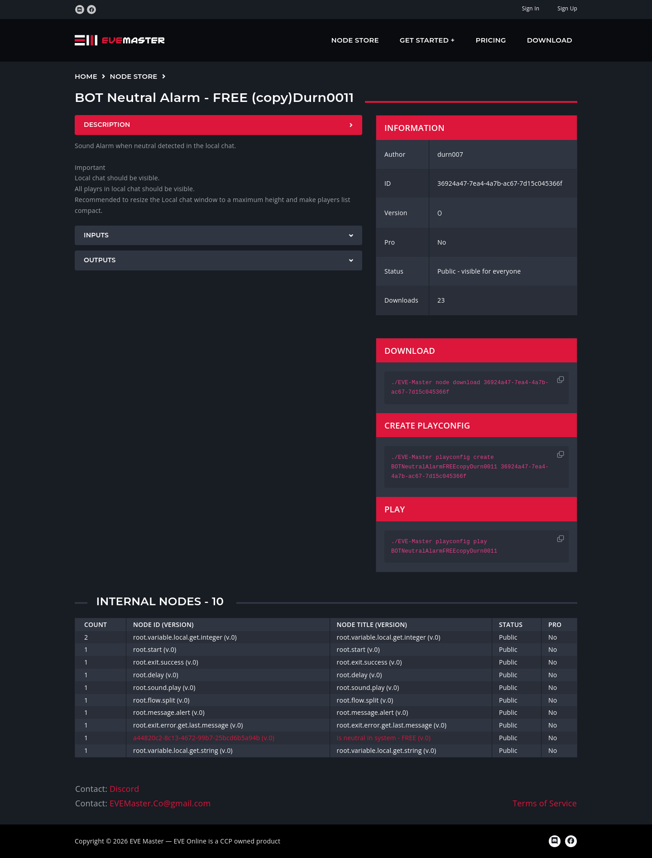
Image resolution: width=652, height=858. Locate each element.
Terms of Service (545, 803)
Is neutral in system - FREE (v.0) (384, 737)
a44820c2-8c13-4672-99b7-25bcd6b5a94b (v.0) (203, 737)
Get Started (425, 40)
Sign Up (567, 8)
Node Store (355, 40)
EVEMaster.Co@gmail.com (160, 803)
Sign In (530, 8)
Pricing (491, 40)
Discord (124, 788)
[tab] (218, 125)
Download (549, 40)
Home (86, 76)
